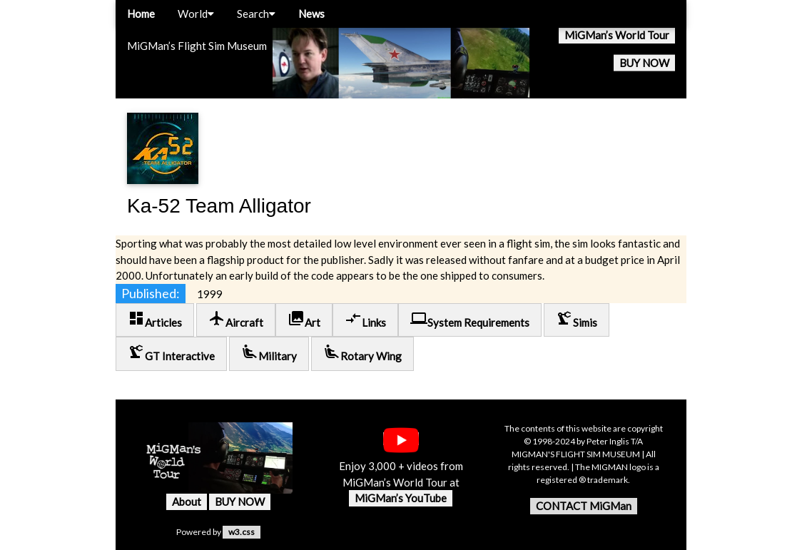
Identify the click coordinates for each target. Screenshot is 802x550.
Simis (576, 319)
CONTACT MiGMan (583, 505)
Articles (155, 319)
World (196, 13)
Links (365, 319)
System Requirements (469, 319)
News (311, 13)
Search (256, 13)
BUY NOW (644, 62)
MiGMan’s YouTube (401, 498)
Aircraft (235, 319)
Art (304, 319)
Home (141, 13)
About (186, 501)
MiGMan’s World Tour (616, 35)
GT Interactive (171, 352)
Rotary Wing (362, 352)
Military (269, 352)
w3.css (241, 531)
